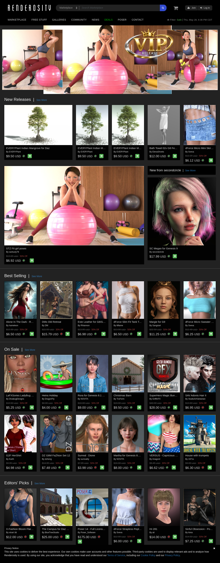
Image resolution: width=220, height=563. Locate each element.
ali (153, 532)
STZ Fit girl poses (16, 248)
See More (41, 100)
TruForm (120, 399)
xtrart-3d (13, 532)
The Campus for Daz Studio (58, 529)
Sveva (191, 152)
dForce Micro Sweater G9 (200, 321)
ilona (190, 532)
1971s (191, 459)
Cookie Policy (148, 555)
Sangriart (156, 325)
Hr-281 (153, 529)
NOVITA (84, 399)
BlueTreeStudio (52, 532)
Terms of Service (116, 555)
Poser (122, 19)
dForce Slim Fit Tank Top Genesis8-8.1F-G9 (139, 321)
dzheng (48, 459)
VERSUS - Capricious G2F (165, 455)
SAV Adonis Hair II (195, 395)
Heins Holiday (50, 395)
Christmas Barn (122, 395)
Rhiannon (85, 325)
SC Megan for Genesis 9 (164, 248)
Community (79, 19)
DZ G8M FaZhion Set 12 (56, 455)
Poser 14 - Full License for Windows (98, 529)
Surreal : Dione (86, 455)
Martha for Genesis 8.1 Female (131, 455)
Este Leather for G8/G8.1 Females (97, 321)
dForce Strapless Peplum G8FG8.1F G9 (137, 529)
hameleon (13, 325)
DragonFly (49, 399)
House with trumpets (197, 455)
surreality (85, 459)
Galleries (59, 19)
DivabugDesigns (16, 399)
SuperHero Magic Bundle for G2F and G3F (174, 395)
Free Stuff (39, 19)
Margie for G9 (157, 321)
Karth (11, 459)
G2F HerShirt (13, 455)
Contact (138, 19)
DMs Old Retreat (51, 321)
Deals (108, 19)
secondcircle (158, 252)
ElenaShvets (158, 152)
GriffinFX (156, 399)
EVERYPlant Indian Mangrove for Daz (28, 148)
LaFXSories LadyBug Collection (24, 395)
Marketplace (17, 19)
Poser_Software (88, 532)
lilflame (120, 325)
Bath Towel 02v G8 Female (165, 148)
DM (46, 325)
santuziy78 (14, 252)
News (95, 19)
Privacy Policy (172, 555)
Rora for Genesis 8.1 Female (94, 395)
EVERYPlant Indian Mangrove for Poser (136, 148)
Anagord (156, 459)
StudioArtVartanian (196, 399)
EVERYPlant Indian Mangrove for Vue (99, 148)
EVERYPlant (15, 152)
